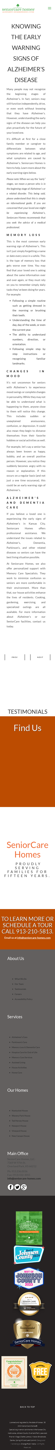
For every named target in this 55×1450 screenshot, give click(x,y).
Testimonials (20, 989)
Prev (15, 657)
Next (40, 657)
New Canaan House (20, 1136)
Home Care (17, 1072)
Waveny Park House (21, 1115)
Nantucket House (20, 1110)
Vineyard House (19, 1131)
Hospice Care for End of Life (24, 1052)
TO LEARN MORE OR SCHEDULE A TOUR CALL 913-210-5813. (27, 925)
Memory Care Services (22, 1057)
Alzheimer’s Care (19, 1037)
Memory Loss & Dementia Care (26, 1047)
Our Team (19, 984)
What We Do (21, 979)
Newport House (19, 1125)
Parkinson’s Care (19, 1042)
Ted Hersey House (20, 1120)
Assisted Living (18, 1062)
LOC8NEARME (27, 1332)
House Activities (19, 1067)
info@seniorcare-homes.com (24, 1178)
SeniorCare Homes (27, 1341)
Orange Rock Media (28, 1444)
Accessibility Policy (23, 999)
